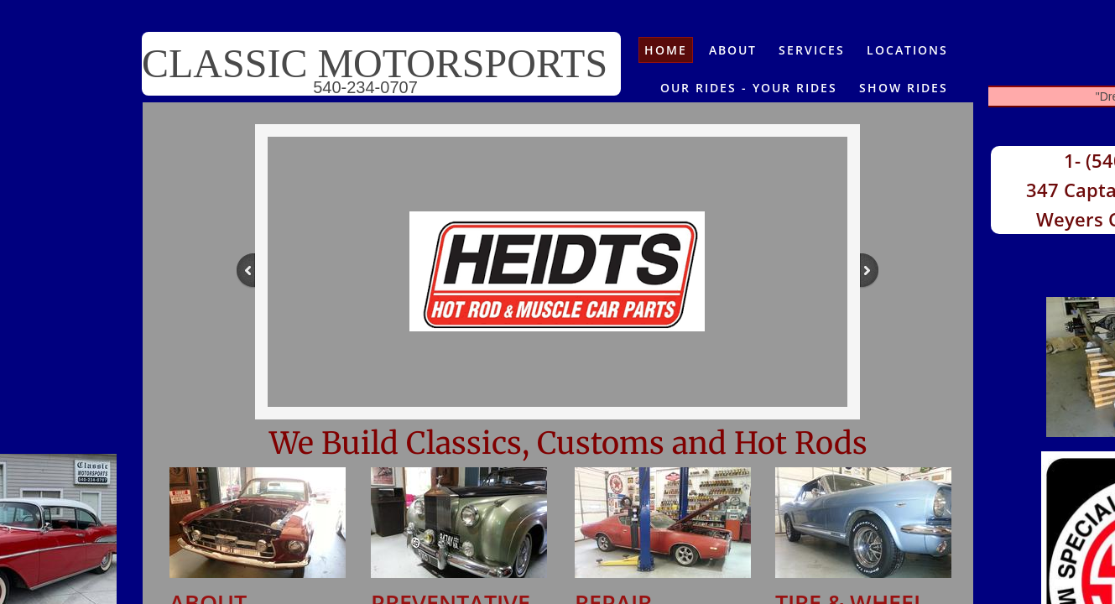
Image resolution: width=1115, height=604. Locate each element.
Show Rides (903, 88)
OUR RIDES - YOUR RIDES (748, 88)
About (733, 50)
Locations (907, 50)
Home (665, 50)
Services (812, 50)
